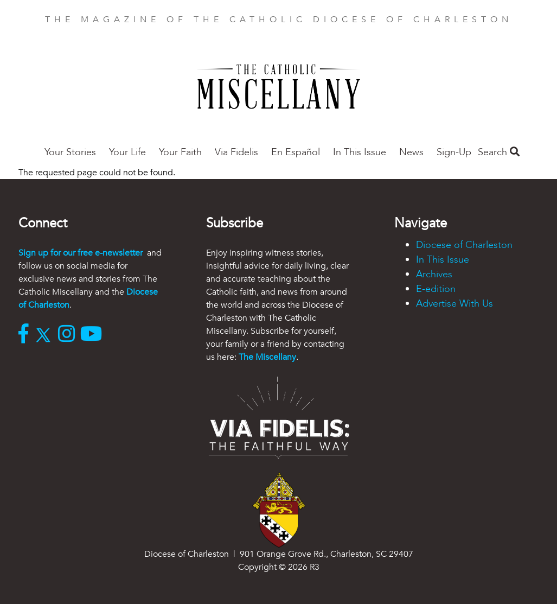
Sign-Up (454, 152)
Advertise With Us (454, 303)
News (411, 152)
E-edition (436, 289)
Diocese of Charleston (464, 245)
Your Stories (70, 152)
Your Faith (180, 152)
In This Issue (359, 152)
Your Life (127, 152)
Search (499, 152)
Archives (434, 274)
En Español (295, 152)
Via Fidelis (236, 152)
